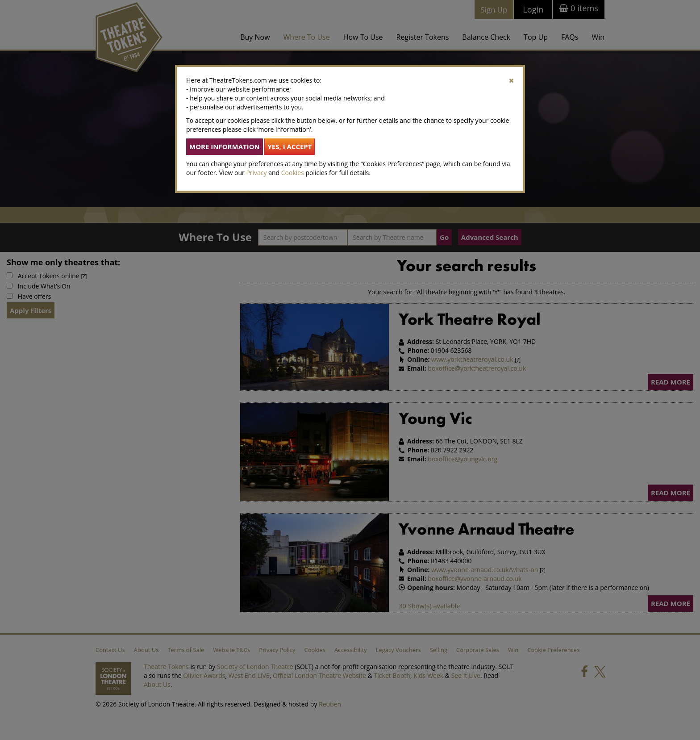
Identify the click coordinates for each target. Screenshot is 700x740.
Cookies (292, 172)
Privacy (256, 172)
